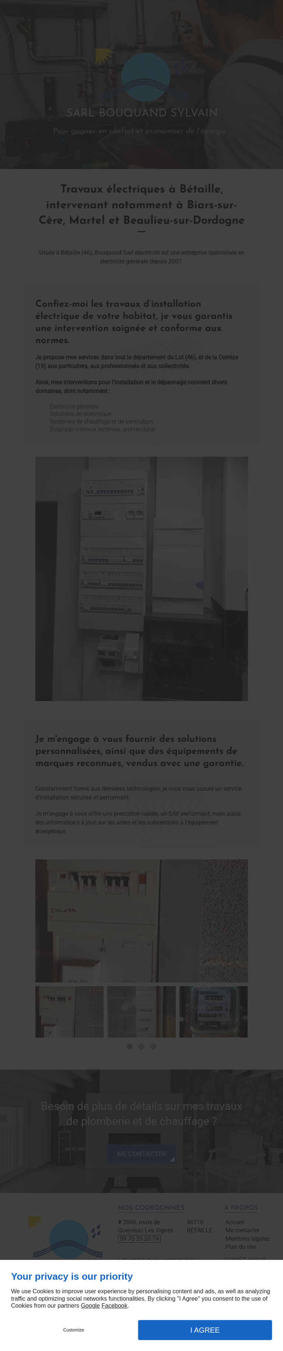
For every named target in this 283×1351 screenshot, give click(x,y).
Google (90, 1306)
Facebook (114, 1306)
